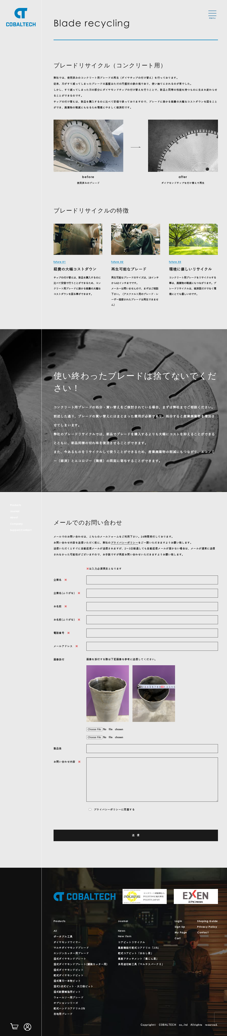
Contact (203, 933)
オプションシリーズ (66, 1003)
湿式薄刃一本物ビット (67, 981)
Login (178, 921)
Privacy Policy (207, 927)
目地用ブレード (63, 1014)
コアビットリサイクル (131, 942)
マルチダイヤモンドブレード (71, 948)
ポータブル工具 (63, 936)
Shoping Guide (207, 921)
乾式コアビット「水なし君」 (135, 953)
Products (15, 505)
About (14, 518)
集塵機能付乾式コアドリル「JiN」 (139, 948)
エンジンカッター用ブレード (71, 953)
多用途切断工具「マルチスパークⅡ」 (141, 964)
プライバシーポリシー (124, 543)
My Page (181, 933)
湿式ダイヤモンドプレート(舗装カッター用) (81, 964)
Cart (178, 938)
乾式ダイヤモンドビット (69, 975)
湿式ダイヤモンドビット (69, 970)
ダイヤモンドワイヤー (67, 942)
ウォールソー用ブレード (69, 997)
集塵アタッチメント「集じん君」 (138, 959)
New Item (124, 936)
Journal (15, 511)
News (121, 931)
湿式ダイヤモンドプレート (70, 959)
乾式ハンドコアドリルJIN (69, 1008)
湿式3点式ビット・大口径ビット (73, 986)
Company (16, 524)
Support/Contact (21, 530)
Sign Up (180, 927)
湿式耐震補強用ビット (67, 992)
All (55, 931)
